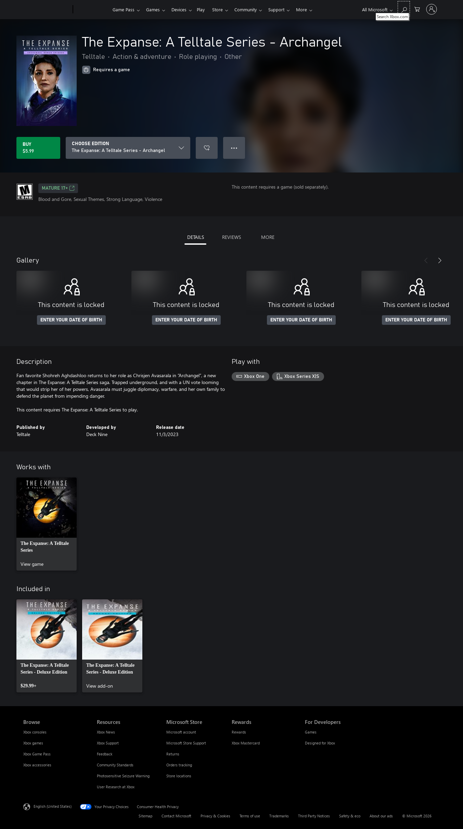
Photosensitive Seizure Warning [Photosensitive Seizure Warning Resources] (123, 776)
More (311, 9)
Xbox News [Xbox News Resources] (106, 732)
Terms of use (250, 816)
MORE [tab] (267, 237)
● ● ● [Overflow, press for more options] (234, 148)
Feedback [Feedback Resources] (104, 754)
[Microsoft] (46, 9)
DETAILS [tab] (195, 237)
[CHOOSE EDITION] (128, 148)
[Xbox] (91, 9)
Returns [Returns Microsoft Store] (172, 754)
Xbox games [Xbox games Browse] (33, 743)
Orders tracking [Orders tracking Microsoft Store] (179, 765)
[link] (46, 524)
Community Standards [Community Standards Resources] (115, 765)
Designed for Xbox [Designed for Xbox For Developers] (320, 743)
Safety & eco (349, 816)
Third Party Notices (314, 816)
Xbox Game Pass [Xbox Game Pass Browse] (37, 754)
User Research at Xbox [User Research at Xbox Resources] (115, 787)
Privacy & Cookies (215, 816)
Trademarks (279, 816)
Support (284, 9)
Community (252, 9)
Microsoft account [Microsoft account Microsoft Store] (181, 732)
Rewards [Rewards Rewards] (239, 732)
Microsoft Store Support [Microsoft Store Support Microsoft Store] (186, 743)
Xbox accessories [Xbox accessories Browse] (37, 765)
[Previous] (426, 260)
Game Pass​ (123, 9)
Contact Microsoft (176, 816)
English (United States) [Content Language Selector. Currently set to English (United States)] (53, 806)
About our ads (381, 816)
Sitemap (145, 816)
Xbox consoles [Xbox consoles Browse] (35, 732)
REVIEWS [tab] (231, 237)
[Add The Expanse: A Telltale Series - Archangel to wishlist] (207, 148)
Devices (181, 9)
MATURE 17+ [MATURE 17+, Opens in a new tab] (58, 188)
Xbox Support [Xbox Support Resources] (108, 743)
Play (205, 9)
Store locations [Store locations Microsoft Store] (178, 776)
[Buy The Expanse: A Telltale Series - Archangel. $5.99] (38, 148)
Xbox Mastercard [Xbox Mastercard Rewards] (246, 743)
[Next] (440, 260)
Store (223, 9)
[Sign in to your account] (431, 9)
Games (154, 9)
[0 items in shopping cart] (417, 9)
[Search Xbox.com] (404, 8)
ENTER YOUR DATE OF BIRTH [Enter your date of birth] (71, 320)
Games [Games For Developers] (311, 732)
